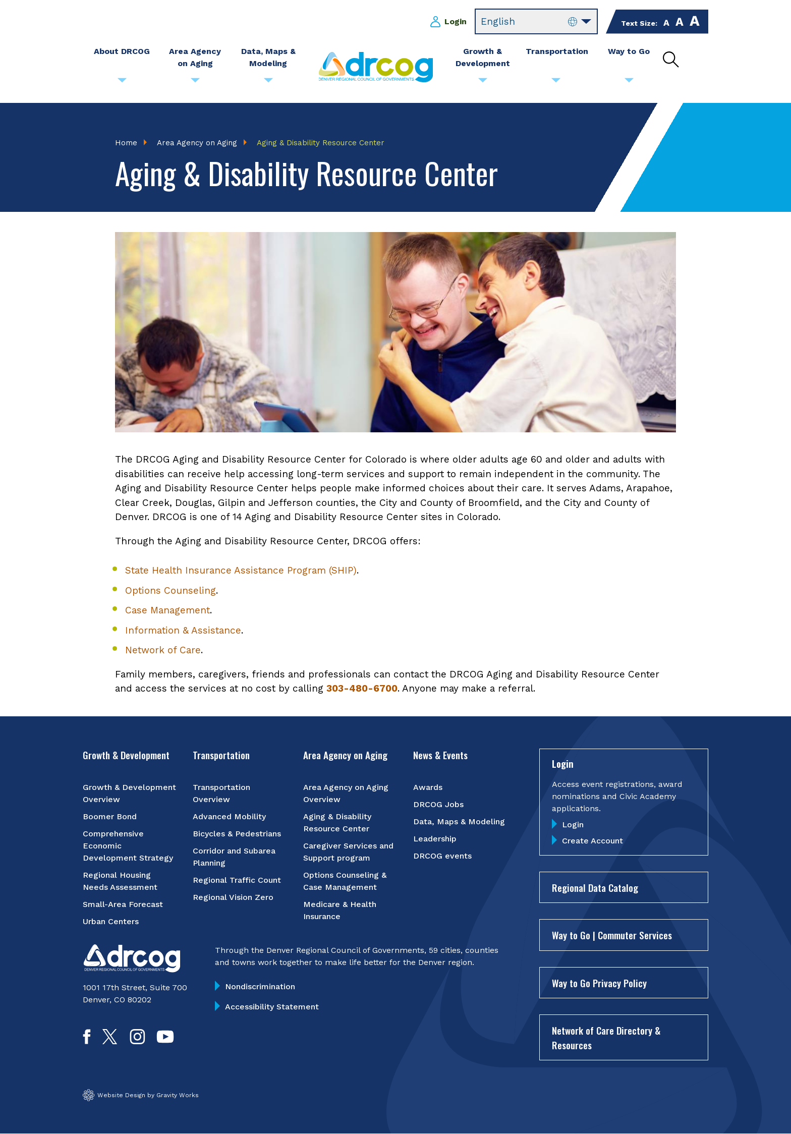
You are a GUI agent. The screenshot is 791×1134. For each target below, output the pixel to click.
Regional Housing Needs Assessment (120, 881)
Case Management (167, 610)
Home (126, 142)
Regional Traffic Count (237, 880)
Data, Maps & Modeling (459, 822)
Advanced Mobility (229, 817)
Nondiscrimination (260, 987)
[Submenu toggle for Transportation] (556, 82)
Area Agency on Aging (197, 142)
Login (455, 21)
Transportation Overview (221, 794)
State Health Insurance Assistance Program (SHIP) (241, 571)
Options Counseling (170, 590)
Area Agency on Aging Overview (345, 794)
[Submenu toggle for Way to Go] (629, 82)
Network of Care (163, 650)
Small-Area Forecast (123, 905)
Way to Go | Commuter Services (612, 935)
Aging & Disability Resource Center (337, 823)
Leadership (435, 839)
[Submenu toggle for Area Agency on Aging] (195, 82)
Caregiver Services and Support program (348, 852)
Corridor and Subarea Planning (234, 857)
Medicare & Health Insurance (339, 911)
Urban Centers (111, 922)
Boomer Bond (110, 817)
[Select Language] (536, 22)
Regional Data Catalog (595, 887)
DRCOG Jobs (438, 805)
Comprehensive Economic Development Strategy (128, 846)
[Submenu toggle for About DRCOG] (122, 82)
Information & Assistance (183, 630)
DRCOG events (442, 856)
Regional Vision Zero (233, 897)
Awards (427, 787)
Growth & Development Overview (129, 794)
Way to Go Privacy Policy (599, 983)
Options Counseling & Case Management (344, 881)
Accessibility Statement (272, 1007)
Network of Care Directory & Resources (606, 1038)
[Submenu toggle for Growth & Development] (483, 82)
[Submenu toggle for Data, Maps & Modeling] (268, 82)
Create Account (592, 840)
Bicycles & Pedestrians (237, 834)
